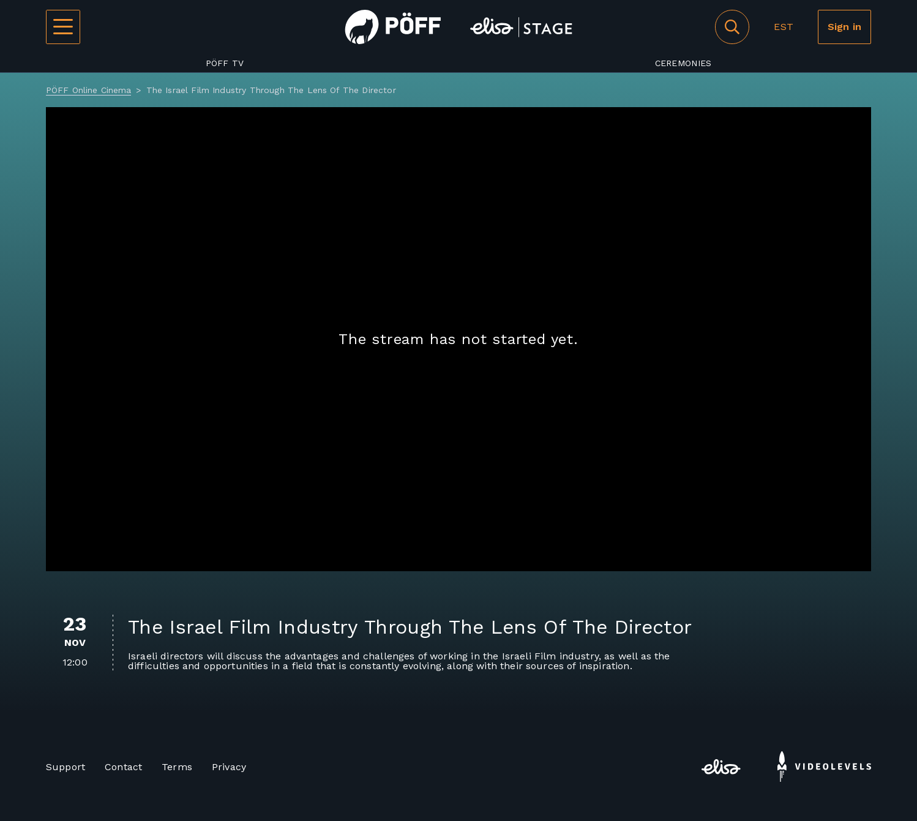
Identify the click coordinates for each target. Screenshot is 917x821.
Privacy (229, 767)
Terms (177, 767)
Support (65, 767)
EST (783, 26)
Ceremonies (683, 63)
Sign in (844, 26)
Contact (123, 767)
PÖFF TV (225, 63)
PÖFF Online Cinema (89, 90)
